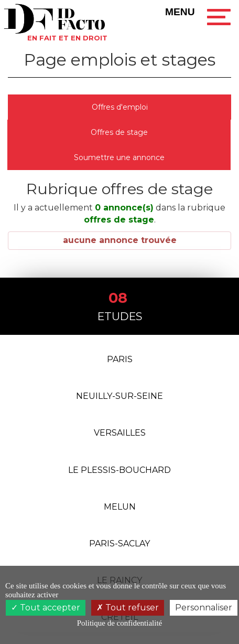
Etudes (119, 306)
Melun (120, 509)
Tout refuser (127, 608)
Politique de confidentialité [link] (119, 623)
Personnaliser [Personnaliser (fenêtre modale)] (203, 608)
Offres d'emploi (120, 107)
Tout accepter (45, 608)
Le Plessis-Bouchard (119, 472)
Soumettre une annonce (119, 157)
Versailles (120, 435)
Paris (120, 360)
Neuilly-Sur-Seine (119, 398)
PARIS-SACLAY (119, 546)
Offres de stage (119, 132)
